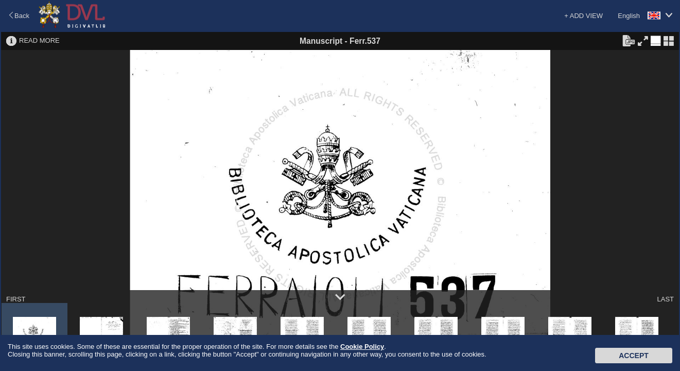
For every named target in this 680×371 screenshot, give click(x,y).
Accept (634, 355)
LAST (665, 299)
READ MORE (39, 40)
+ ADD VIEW (583, 16)
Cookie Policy (362, 346)
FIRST (16, 299)
